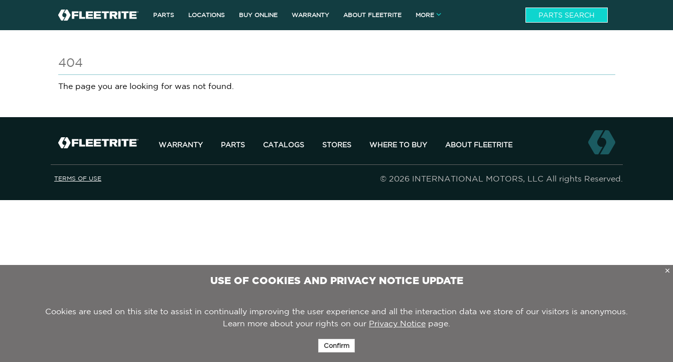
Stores (336, 145)
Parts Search (567, 15)
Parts (233, 145)
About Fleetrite (478, 145)
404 (70, 62)
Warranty (181, 145)
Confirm (336, 345)
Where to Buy (398, 145)
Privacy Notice (397, 323)
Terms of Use (77, 178)
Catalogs (283, 145)
